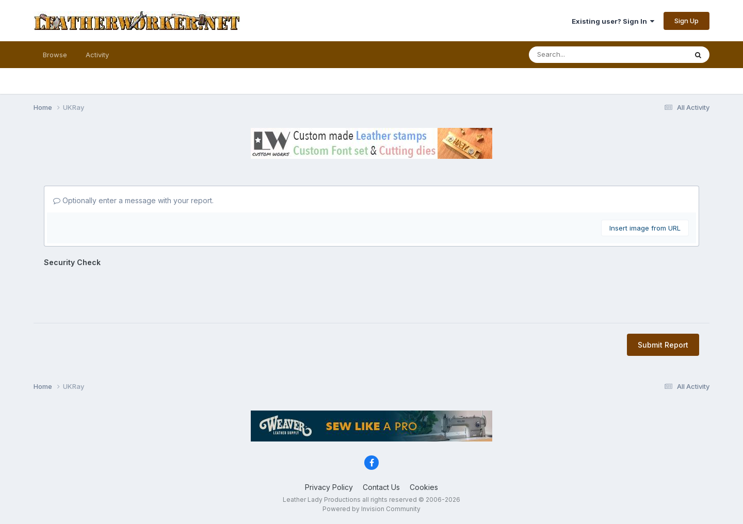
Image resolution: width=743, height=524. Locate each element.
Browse (55, 55)
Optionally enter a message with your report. (133, 200)
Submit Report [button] (663, 344)
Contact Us (381, 487)
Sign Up (686, 21)
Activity (97, 55)
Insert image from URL (645, 228)
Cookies (424, 487)
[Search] (574, 54)
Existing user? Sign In (613, 21)
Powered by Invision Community (371, 509)
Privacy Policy (329, 487)
